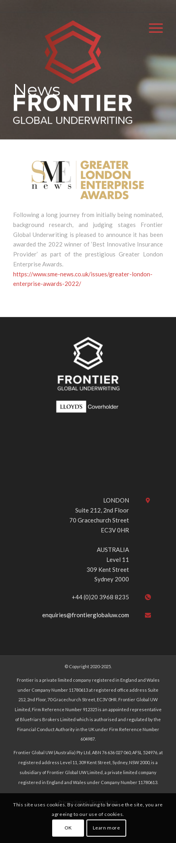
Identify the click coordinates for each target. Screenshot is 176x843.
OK (68, 828)
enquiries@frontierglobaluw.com (85, 614)
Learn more (106, 828)
